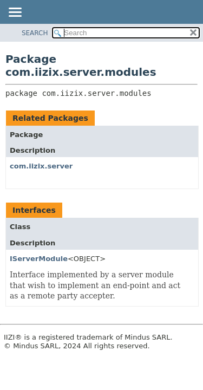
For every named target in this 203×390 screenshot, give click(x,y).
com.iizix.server (41, 166)
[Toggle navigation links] (14, 13)
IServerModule (39, 259)
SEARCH (35, 33)
